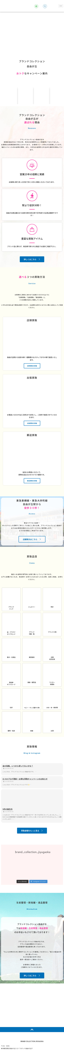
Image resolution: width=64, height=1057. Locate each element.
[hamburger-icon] (60, 5)
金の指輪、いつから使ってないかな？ (18, 766)
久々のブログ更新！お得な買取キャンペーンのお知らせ (25, 779)
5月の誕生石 (8, 809)
